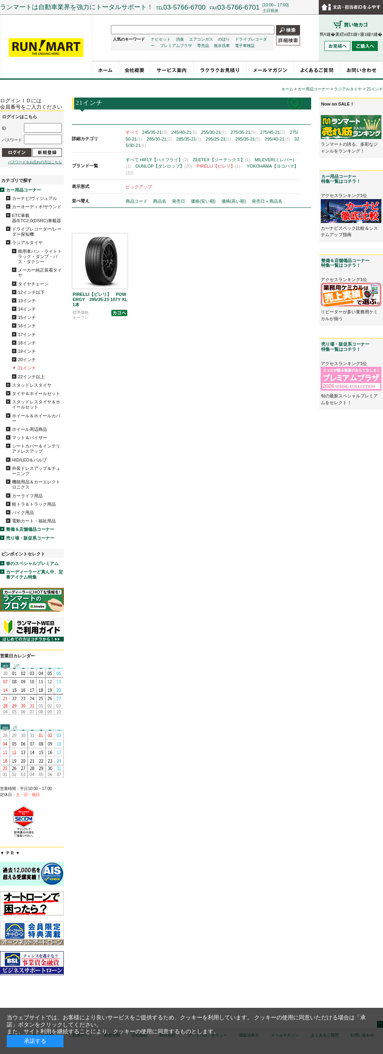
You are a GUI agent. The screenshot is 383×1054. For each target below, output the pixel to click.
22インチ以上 (31, 376)
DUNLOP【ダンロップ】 (163, 166)
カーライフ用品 (27, 495)
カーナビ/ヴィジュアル (34, 198)
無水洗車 (222, 45)
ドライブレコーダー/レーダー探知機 (36, 232)
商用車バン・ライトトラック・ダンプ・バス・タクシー (40, 256)
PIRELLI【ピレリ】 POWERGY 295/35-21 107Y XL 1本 (102, 299)
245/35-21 (154, 132)
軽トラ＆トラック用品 (34, 504)
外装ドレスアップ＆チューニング (36, 471)
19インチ (27, 351)
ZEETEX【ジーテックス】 (221, 159)
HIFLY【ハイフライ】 (164, 159)
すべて (132, 132)
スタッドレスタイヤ (31, 385)
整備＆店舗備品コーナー (30, 529)
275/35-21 (243, 132)
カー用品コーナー (23, 190)
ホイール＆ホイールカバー (36, 418)
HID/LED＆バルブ (29, 460)
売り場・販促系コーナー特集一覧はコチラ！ (345, 346)
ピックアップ (139, 186)
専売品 (203, 45)
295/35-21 (248, 139)
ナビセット (161, 39)
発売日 (179, 201)
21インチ (27, 368)
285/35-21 (188, 139)
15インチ (27, 317)
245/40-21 (184, 132)
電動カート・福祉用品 (34, 520)
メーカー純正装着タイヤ (40, 273)
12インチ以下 (31, 292)
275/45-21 (272, 132)
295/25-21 (218, 139)
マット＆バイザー (29, 437)
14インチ (27, 309)
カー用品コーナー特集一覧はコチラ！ (341, 179)
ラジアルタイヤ (27, 242)
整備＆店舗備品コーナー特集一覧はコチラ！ (345, 263)
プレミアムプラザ (176, 45)
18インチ (27, 342)
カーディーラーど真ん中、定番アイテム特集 (34, 574)
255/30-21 (213, 132)
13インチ (27, 300)
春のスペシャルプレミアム (32, 563)
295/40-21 (277, 139)
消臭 (180, 39)
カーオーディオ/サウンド (36, 206)
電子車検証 (245, 45)
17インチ (27, 334)
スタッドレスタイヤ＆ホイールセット (36, 404)
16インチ (27, 325)
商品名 (160, 201)
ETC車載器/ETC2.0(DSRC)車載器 (36, 218)
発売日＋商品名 (267, 201)
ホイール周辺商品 (29, 429)
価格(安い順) (204, 201)
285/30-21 (159, 139)
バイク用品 (23, 512)
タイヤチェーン (33, 284)
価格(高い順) (234, 201)
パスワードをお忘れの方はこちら (35, 162)
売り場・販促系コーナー (30, 538)
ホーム (287, 89)
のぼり (224, 39)
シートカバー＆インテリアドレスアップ (36, 449)
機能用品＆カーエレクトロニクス (36, 484)
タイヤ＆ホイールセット (36, 393)
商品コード (137, 201)
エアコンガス (201, 39)
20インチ (27, 359)
